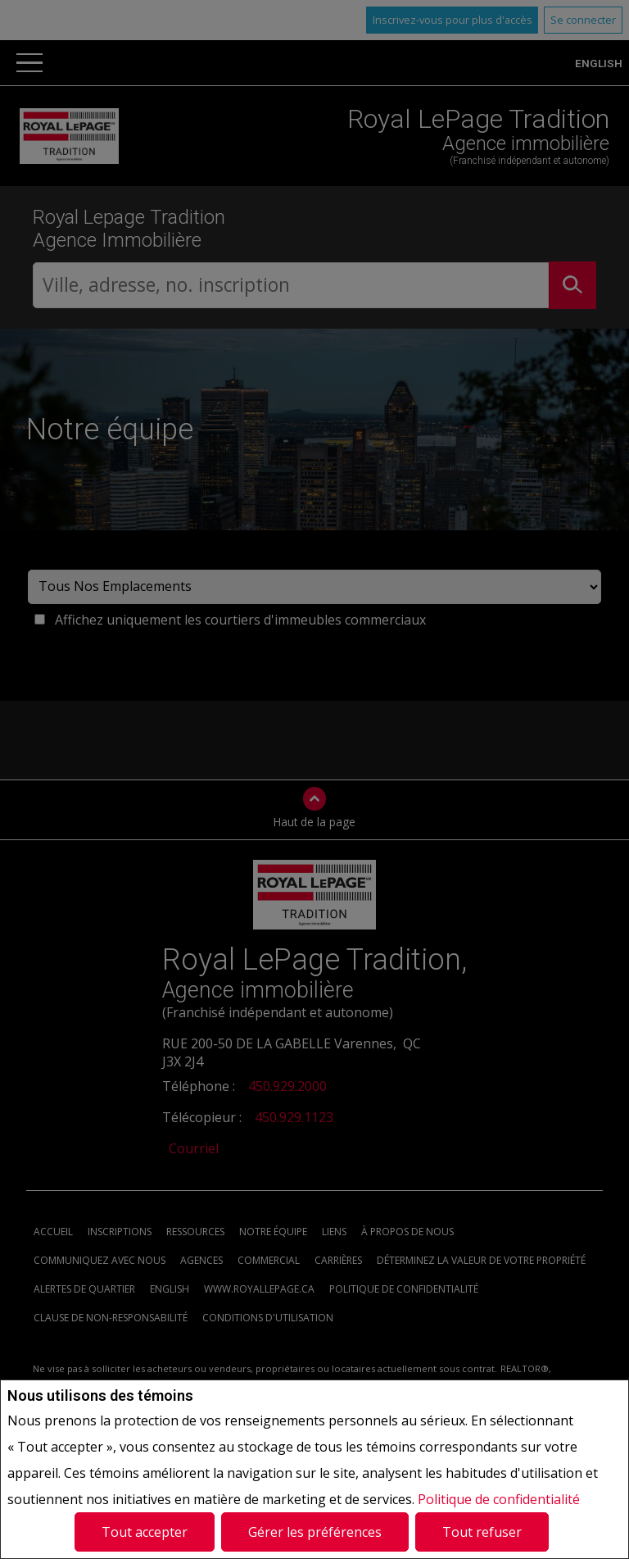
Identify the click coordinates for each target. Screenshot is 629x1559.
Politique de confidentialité (499, 1499)
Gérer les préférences (315, 1532)
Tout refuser (482, 1532)
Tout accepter (145, 1532)
